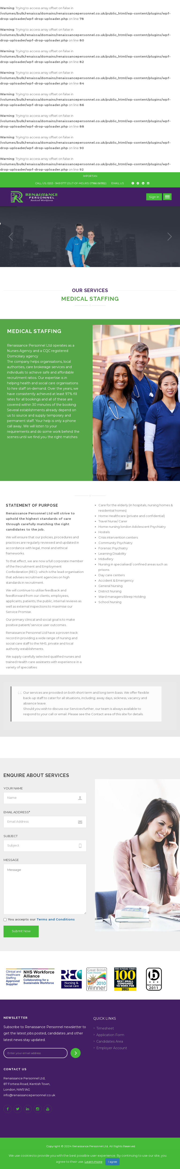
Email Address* (17, 812)
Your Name (13, 788)
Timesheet (105, 1028)
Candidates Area (109, 1041)
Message (11, 860)
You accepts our (39, 919)
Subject (11, 836)
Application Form (110, 1035)
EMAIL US (117, 183)
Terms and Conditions (55, 919)
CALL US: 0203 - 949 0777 (50, 183)
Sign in (154, 197)
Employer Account (111, 1048)
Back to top (90, 1160)
